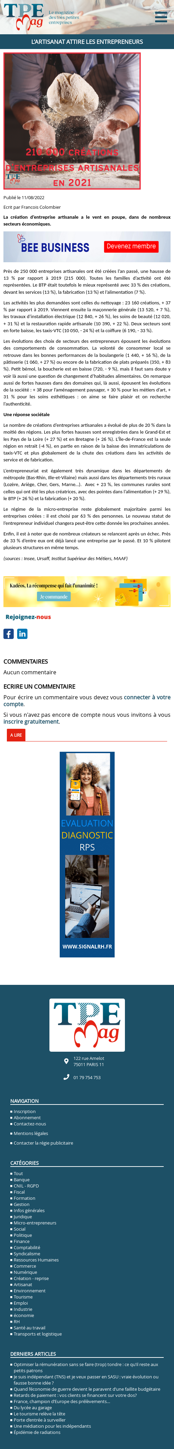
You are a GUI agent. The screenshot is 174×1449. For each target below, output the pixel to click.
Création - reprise (31, 1278)
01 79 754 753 (87, 1077)
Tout (18, 1173)
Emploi (21, 1303)
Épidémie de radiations (37, 1432)
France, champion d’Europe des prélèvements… (62, 1401)
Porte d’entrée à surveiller (40, 1420)
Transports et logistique (38, 1334)
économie (24, 1315)
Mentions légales (31, 1133)
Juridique (23, 1216)
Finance (22, 1241)
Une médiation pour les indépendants (52, 1426)
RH (17, 1321)
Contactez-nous (30, 1124)
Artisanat (23, 1284)
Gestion (22, 1204)
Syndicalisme (27, 1254)
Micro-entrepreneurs (35, 1223)
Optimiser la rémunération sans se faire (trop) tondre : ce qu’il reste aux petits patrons (86, 1367)
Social (19, 1229)
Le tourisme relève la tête (39, 1414)
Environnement (30, 1291)
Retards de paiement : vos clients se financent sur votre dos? (75, 1395)
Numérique (25, 1272)
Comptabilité (27, 1247)
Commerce (25, 1266)
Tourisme (23, 1297)
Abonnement (27, 1117)
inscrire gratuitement (31, 721)
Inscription (25, 1111)
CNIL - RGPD (26, 1186)
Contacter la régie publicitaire (43, 1143)
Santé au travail (29, 1328)
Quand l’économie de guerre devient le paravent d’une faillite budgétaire (87, 1389)
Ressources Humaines (36, 1260)
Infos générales (29, 1210)
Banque (22, 1179)
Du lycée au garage (33, 1407)
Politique (23, 1235)
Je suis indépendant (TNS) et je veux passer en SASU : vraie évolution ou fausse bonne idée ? (86, 1380)
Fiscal (19, 1192)
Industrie (23, 1309)
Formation (24, 1198)
